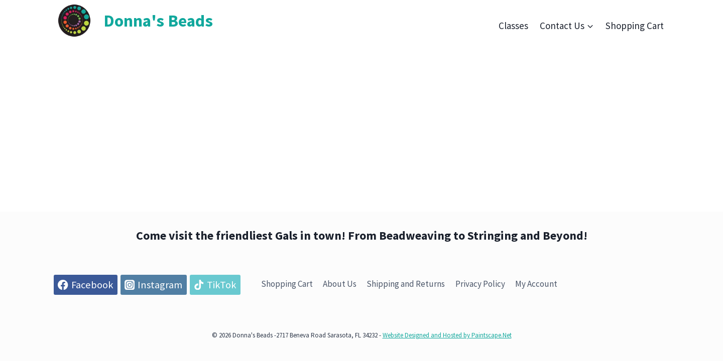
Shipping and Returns (406, 283)
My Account (536, 283)
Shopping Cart (635, 26)
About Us (339, 283)
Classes (513, 26)
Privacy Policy (480, 283)
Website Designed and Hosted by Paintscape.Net (447, 335)
